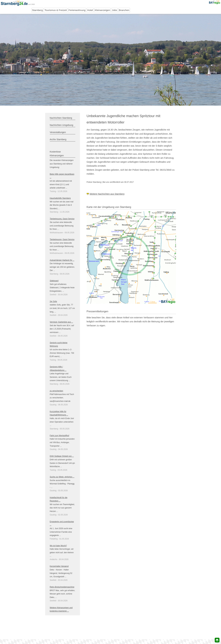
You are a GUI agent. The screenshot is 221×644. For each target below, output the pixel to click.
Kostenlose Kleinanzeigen (57, 153)
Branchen (124, 10)
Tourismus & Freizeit (56, 10)
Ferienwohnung (77, 10)
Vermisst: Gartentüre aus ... (61, 322)
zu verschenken (56, 391)
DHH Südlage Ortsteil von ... (62, 456)
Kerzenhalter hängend (59, 566)
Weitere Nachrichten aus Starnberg (107, 194)
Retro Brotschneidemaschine (62, 587)
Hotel (90, 10)
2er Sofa (53, 301)
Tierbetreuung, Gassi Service (62, 219)
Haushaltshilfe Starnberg (60, 198)
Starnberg (37, 10)
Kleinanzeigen (102, 10)
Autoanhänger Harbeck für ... (62, 260)
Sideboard (54, 281)
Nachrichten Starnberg (61, 118)
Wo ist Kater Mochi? (58, 546)
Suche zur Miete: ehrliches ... (62, 477)
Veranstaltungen (58, 132)
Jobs (114, 10)
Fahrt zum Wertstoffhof (59, 435)
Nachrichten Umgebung (61, 125)
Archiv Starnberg (58, 139)
